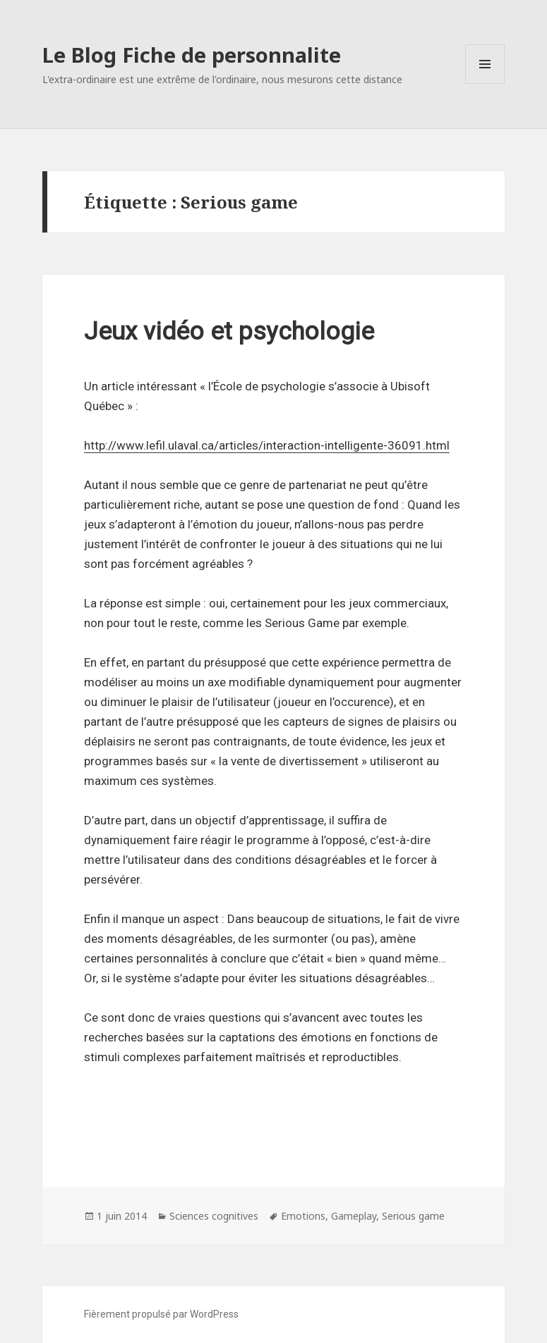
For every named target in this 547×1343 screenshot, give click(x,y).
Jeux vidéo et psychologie (229, 331)
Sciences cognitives (213, 1216)
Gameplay (353, 1216)
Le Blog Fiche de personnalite (191, 54)
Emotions (303, 1216)
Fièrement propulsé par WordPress (161, 1314)
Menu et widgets (485, 83)
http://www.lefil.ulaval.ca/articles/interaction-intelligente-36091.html (267, 445)
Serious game (413, 1216)
